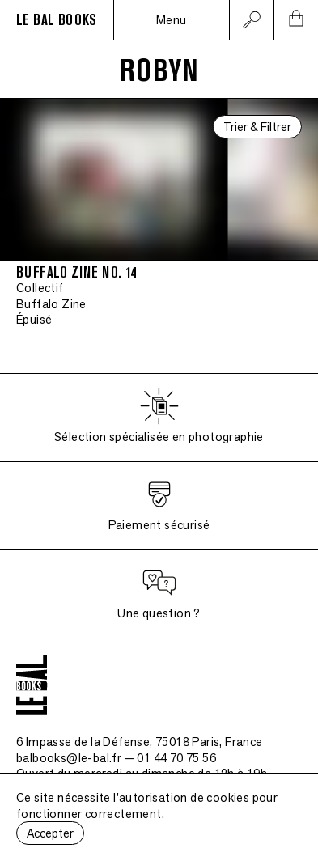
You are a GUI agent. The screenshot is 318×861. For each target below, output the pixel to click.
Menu (171, 20)
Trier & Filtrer (257, 126)
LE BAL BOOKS (56, 20)
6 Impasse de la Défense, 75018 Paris (139, 741)
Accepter (50, 833)
